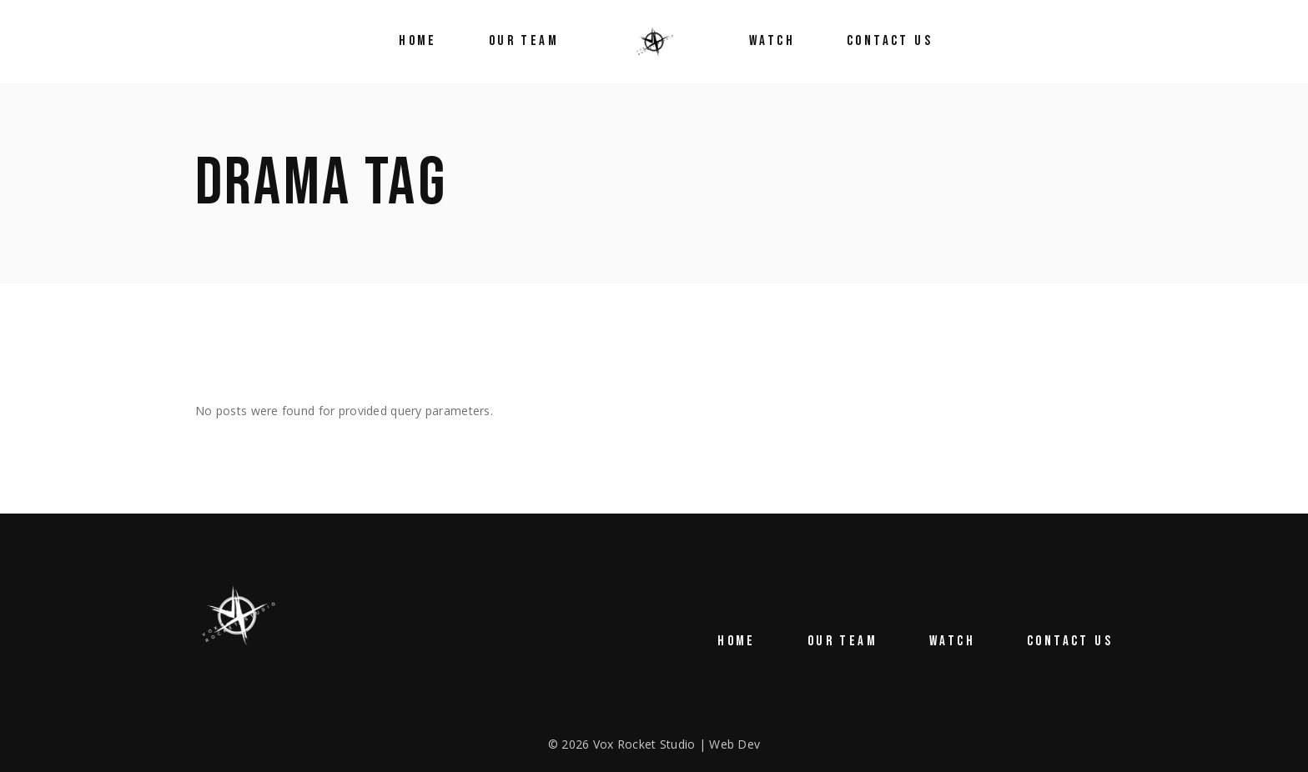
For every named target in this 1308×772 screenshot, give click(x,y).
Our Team (842, 641)
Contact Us (1070, 641)
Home (736, 641)
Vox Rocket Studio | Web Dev (677, 744)
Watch (952, 641)
